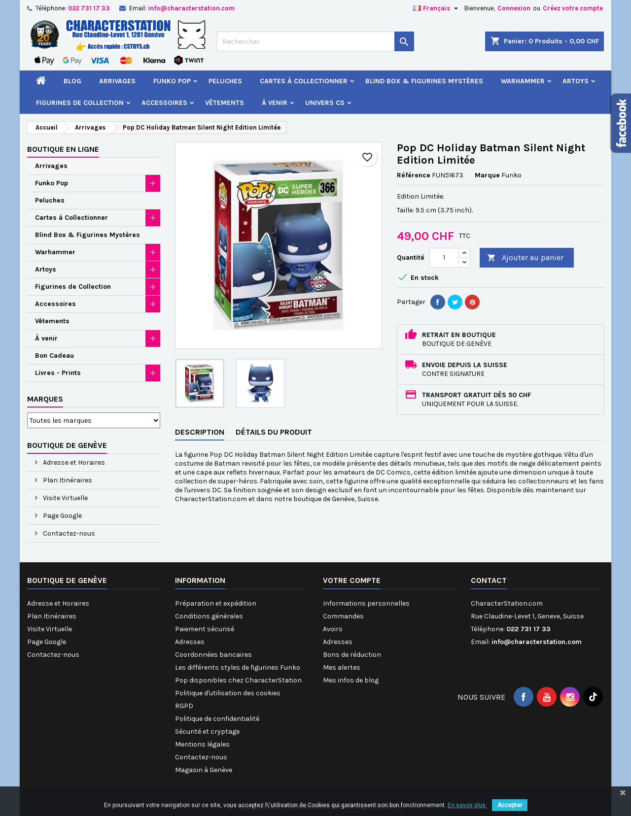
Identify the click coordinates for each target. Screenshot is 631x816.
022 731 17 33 (89, 8)
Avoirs (333, 629)
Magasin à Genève (203, 770)
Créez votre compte (573, 8)
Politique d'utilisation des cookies (227, 693)
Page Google (61, 515)
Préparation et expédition (215, 603)
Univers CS (325, 103)
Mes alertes (341, 667)
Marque (487, 175)
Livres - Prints (58, 373)
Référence (413, 175)
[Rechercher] (315, 41)
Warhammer (523, 81)
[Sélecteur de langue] (436, 8)
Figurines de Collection (80, 103)
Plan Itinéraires (66, 480)
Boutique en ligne (63, 149)
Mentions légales (202, 744)
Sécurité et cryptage (207, 731)
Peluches (225, 81)
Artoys (575, 81)
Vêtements (224, 103)
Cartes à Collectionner (304, 81)
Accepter (509, 805)
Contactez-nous (68, 533)
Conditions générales (209, 616)
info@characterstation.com (191, 8)
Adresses (190, 642)
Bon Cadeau (54, 355)
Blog (72, 81)
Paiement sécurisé (204, 629)
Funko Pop (172, 81)
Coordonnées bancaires (213, 654)
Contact (489, 580)
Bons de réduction (352, 654)
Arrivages (117, 81)
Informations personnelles (366, 603)
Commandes (343, 616)
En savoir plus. (467, 805)
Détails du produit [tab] (274, 432)
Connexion (513, 8)
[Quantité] (444, 258)
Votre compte (352, 580)
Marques (45, 399)
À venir (274, 103)
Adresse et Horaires (73, 462)
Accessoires (164, 103)
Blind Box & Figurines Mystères (424, 81)
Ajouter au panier (525, 258)
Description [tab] (199, 432)
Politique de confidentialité (217, 718)
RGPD (184, 706)
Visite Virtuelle (64, 498)
